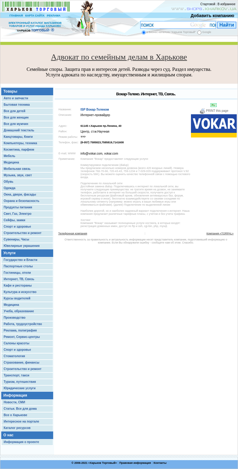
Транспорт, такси (16, 375)
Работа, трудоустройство (23, 324)
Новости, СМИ (14, 402)
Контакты (159, 462)
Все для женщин (16, 117)
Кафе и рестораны (18, 285)
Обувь (8, 181)
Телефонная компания (72, 233)
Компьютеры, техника (20, 143)
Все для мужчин (16, 124)
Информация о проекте (21, 442)
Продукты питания (18, 207)
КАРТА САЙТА (34, 15)
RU (213, 105)
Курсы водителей (17, 298)
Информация (15, 395)
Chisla (126, 466)
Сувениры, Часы (16, 239)
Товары (10, 91)
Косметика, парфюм (19, 149)
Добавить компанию (210, 15)
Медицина (11, 162)
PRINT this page (214, 110)
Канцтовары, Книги (18, 136)
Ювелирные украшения (22, 245)
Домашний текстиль (19, 130)
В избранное (227, 4)
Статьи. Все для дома (20, 408)
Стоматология (14, 356)
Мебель (9, 156)
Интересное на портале (21, 421)
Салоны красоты (16, 343)
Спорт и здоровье (17, 226)
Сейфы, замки (14, 220)
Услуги (9, 253)
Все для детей (14, 111)
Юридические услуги (19, 388)
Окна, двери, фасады (20, 194)
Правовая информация (135, 462)
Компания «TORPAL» (220, 233)
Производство (14, 317)
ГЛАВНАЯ (16, 15)
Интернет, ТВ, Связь (19, 279)
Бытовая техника (17, 104)
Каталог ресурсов (17, 428)
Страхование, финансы (21, 362)
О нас (8, 435)
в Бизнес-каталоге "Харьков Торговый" (171, 32)
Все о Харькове (15, 415)
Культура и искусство (20, 292)
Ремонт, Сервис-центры (22, 337)
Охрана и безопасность (21, 201)
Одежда (9, 188)
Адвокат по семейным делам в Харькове (119, 57)
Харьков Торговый (102, 462)
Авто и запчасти (16, 98)
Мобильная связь (17, 168)
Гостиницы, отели (17, 272)
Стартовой (207, 4)
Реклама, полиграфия (20, 330)
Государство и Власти (20, 260)
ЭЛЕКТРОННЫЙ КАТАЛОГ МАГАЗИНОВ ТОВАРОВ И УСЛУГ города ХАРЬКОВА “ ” (34, 26)
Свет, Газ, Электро (17, 213)
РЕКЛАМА (53, 15)
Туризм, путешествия (20, 381)
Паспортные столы (18, 266)
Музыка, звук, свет (18, 175)
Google (206, 32)
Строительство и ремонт (23, 233)
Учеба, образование (19, 311)
